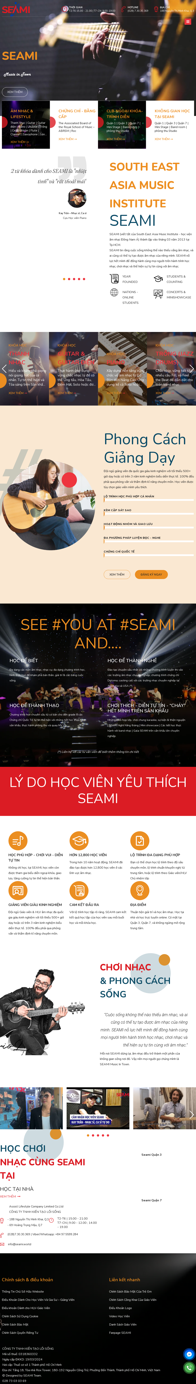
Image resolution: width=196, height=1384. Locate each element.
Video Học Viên (119, 1319)
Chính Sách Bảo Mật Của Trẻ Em (130, 1295)
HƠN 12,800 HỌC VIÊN (88, 858)
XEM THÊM (10, 1200)
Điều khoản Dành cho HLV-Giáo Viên (26, 1311)
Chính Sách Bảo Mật (15, 1328)
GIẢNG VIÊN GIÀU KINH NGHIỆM (35, 908)
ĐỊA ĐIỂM (138, 908)
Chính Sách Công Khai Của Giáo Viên (132, 1303)
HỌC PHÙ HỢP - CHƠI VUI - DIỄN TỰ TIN (35, 861)
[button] (64, 281)
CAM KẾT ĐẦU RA (84, 908)
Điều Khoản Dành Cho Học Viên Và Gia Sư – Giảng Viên (38, 1303)
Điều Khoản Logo (120, 1311)
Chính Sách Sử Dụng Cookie (20, 1319)
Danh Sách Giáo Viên (122, 1328)
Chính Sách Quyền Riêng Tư (20, 1336)
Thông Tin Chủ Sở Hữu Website (23, 1295)
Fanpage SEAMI (120, 1336)
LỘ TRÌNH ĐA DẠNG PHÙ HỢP (155, 858)
